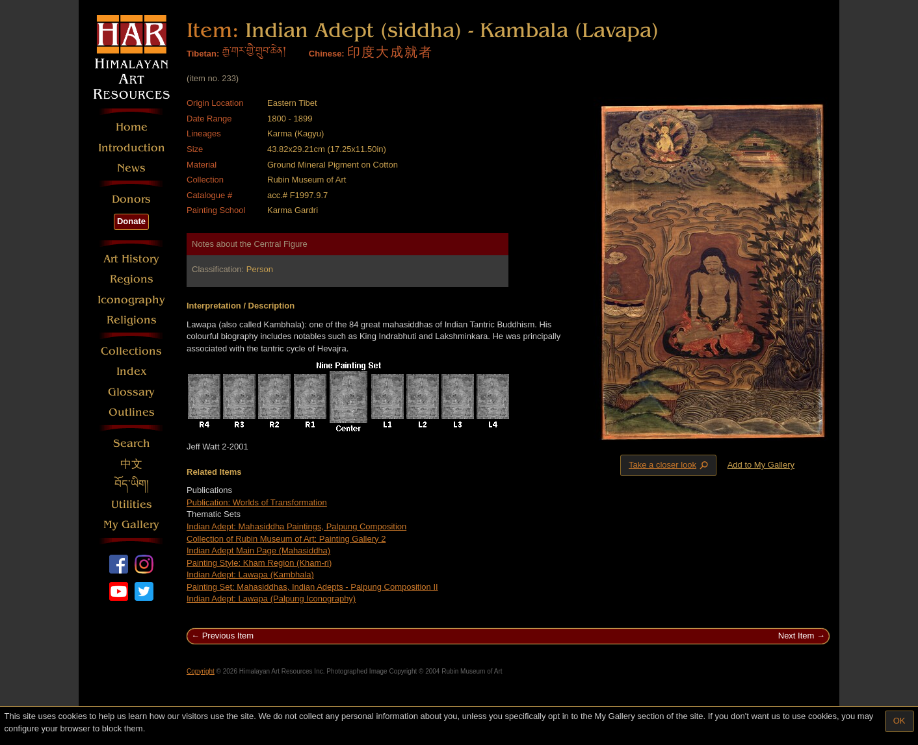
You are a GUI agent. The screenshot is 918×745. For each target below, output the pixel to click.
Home (132, 127)
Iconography (131, 300)
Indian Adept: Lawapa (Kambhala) (250, 574)
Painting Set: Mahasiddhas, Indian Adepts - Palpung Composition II (312, 587)
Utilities (131, 504)
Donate (131, 221)
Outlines (132, 412)
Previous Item (228, 635)
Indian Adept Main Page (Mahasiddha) (258, 550)
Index (131, 371)
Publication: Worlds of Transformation (257, 502)
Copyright (201, 671)
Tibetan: (203, 53)
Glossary (131, 392)
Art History (131, 259)
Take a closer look (670, 465)
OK (899, 721)
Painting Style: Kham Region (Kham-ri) (259, 563)
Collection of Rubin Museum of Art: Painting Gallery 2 (286, 539)
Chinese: (327, 53)
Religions (132, 320)
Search (131, 443)
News (131, 168)
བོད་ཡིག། (131, 484)
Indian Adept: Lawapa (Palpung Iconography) (271, 598)
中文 (131, 464)
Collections (131, 351)
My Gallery (131, 524)
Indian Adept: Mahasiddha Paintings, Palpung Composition (296, 526)
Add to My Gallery (761, 465)
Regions (131, 279)
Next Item (796, 635)
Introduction (131, 148)
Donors (131, 199)
